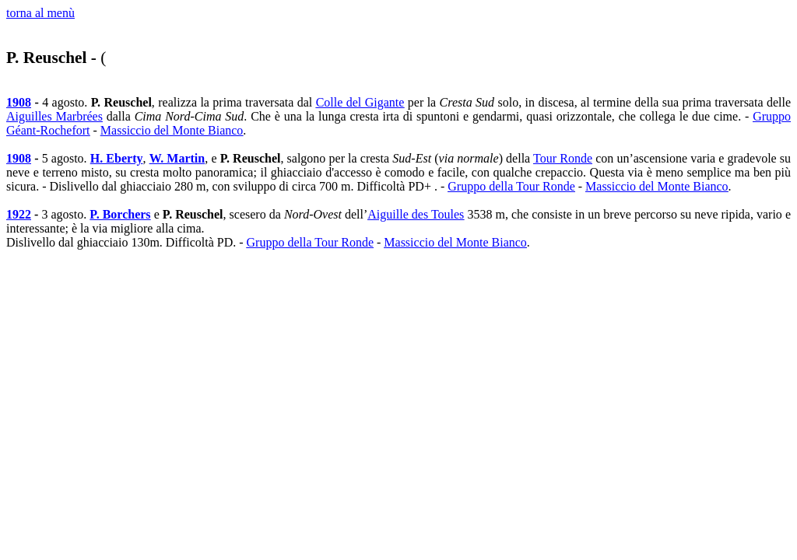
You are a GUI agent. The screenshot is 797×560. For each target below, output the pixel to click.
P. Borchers (120, 214)
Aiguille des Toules (415, 214)
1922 (18, 214)
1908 (18, 102)
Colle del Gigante (360, 102)
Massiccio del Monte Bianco (172, 130)
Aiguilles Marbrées (54, 116)
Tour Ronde (562, 158)
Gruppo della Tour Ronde (511, 186)
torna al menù (40, 12)
